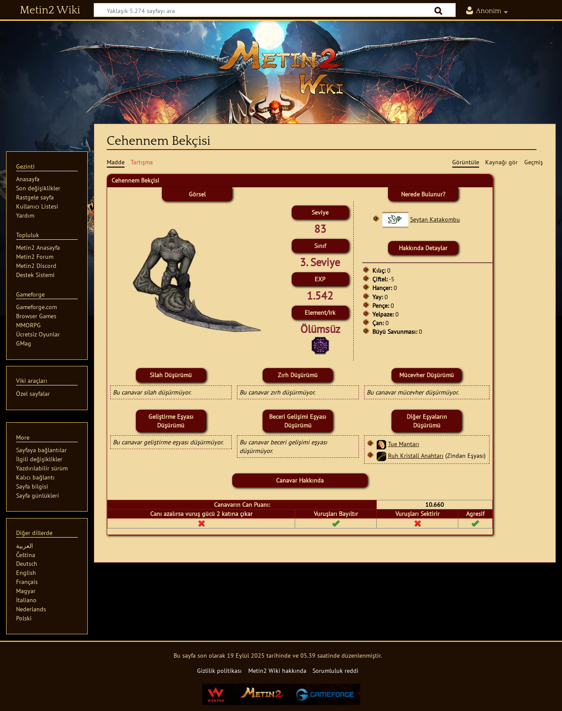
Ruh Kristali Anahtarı (416, 455)
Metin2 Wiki (50, 10)
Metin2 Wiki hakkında (277, 670)
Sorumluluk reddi (335, 670)
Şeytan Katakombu (435, 219)
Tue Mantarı (403, 444)
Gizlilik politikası (219, 670)
